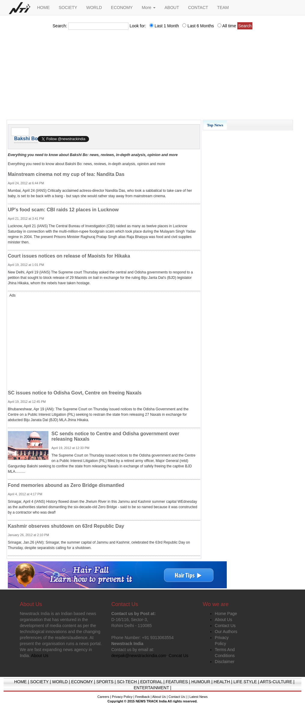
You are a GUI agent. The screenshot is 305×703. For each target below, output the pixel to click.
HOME (43, 7)
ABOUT (172, 7)
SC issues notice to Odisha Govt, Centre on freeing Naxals (75, 392)
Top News (215, 125)
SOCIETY (68, 7)
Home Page (226, 613)
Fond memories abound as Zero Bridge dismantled (66, 485)
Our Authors (226, 631)
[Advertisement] (152, 77)
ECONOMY (122, 7)
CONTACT (198, 7)
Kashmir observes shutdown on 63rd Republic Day (66, 526)
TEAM (223, 7)
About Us (223, 619)
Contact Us (225, 625)
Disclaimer (224, 661)
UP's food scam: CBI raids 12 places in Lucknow (63, 209)
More (149, 7)
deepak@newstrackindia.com (138, 655)
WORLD (94, 7)
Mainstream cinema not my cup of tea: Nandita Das (66, 174)
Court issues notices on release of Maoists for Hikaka (69, 255)
